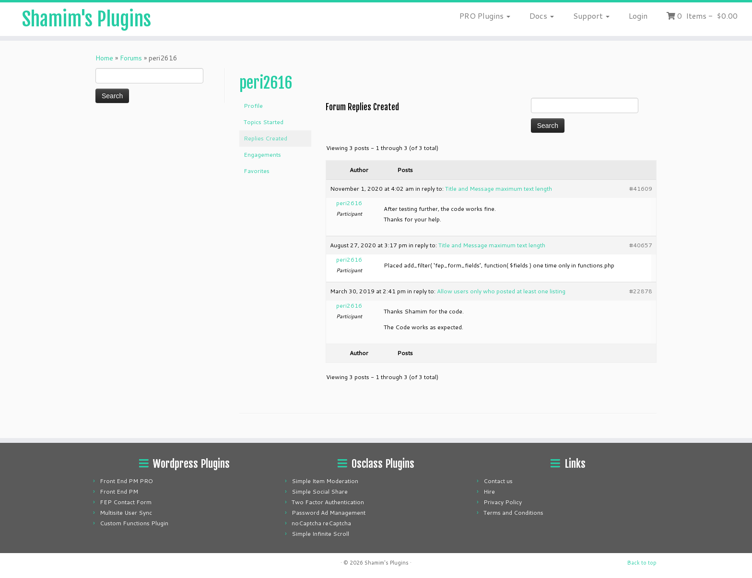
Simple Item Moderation (325, 481)
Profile (253, 106)
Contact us (498, 481)
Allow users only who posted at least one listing (501, 291)
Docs (541, 15)
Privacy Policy (502, 502)
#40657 (640, 245)
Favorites (257, 171)
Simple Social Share (320, 491)
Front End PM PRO (126, 481)
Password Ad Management (328, 513)
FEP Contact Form (126, 502)
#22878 (640, 291)
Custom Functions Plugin (134, 523)
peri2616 (266, 82)
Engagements (262, 154)
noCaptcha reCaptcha (321, 523)
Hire (489, 491)
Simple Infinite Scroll (320, 534)
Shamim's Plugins (86, 19)
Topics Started (263, 122)
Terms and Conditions (513, 513)
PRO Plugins (484, 15)
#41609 (640, 189)
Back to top (642, 562)
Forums (131, 58)
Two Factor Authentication (328, 502)
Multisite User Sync (126, 513)
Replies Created (265, 138)
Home (104, 58)
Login (638, 15)
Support (591, 15)
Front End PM (119, 491)
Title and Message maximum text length (498, 189)
